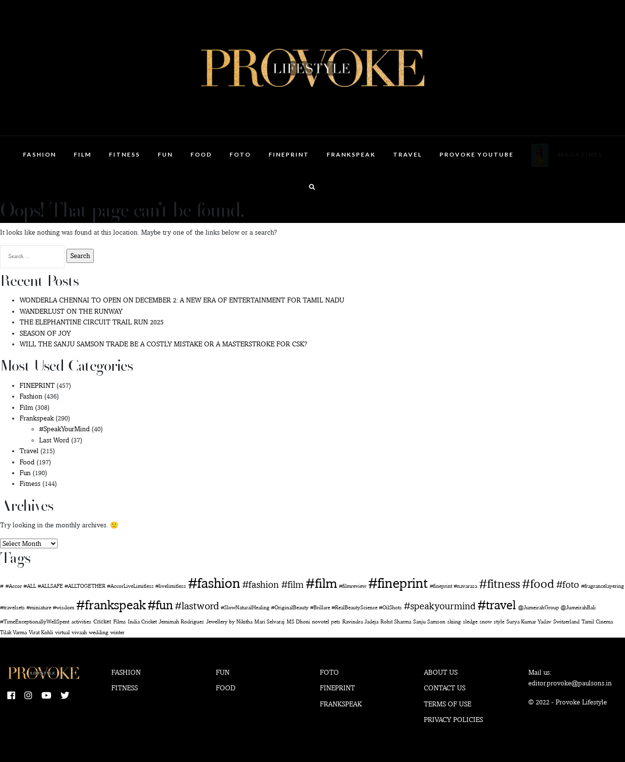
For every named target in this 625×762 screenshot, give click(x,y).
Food (201, 154)
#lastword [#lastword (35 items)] (197, 606)
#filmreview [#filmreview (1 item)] (352, 586)
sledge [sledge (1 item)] (470, 622)
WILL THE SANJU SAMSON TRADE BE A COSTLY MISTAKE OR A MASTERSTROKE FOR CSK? (163, 344)
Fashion (39, 154)
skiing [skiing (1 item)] (454, 622)
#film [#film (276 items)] (321, 583)
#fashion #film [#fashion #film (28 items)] (273, 584)
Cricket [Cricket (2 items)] (102, 621)
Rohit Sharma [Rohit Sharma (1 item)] (395, 622)
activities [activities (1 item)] (81, 622)
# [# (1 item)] (1, 586)
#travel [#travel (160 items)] (497, 604)
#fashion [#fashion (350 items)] (214, 583)
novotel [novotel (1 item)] (320, 622)
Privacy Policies (453, 719)
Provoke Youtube (476, 154)
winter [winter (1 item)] (117, 632)
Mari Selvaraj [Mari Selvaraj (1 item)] (269, 622)
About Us (441, 672)
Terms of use (447, 704)
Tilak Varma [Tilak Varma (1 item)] (13, 632)
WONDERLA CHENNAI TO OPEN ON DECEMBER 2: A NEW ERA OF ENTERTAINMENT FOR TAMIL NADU (182, 300)
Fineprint (337, 688)
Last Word (54, 440)
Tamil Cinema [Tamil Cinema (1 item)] (597, 622)
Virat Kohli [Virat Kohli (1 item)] (41, 632)
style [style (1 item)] (499, 622)
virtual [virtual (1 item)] (62, 632)
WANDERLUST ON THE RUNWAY (71, 311)
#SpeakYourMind (64, 429)
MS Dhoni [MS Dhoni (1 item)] (298, 622)
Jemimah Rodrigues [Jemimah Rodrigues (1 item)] (181, 622)
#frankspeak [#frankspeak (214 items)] (111, 605)
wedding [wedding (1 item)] (98, 632)
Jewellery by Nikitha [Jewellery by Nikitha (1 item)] (229, 622)
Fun (165, 154)
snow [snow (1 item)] (485, 622)
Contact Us (444, 688)
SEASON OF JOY (45, 333)
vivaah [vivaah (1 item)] (79, 632)
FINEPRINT (289, 154)
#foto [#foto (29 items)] (567, 584)
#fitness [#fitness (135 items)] (499, 583)
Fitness (124, 154)
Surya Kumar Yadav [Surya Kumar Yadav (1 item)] (528, 622)
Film (82, 154)
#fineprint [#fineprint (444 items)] (398, 582)
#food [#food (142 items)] (538, 583)
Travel (407, 154)
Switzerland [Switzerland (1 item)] (566, 622)
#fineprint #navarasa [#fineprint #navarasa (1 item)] (453, 586)
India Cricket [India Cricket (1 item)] (142, 622)
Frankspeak (351, 154)
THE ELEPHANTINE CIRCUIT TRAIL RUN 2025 (92, 322)
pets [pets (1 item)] (335, 622)
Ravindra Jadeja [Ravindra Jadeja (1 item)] (360, 622)
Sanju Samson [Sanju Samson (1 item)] (429, 622)
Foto (240, 154)
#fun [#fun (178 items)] (160, 605)
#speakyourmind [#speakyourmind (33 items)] (440, 606)
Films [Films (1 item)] (119, 622)
